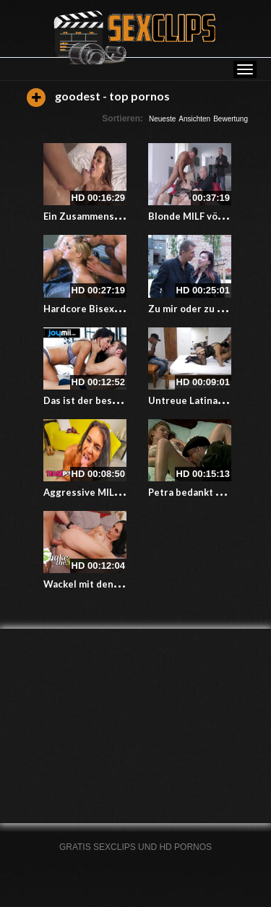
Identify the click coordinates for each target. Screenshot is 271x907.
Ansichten (194, 119)
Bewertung (230, 119)
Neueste (162, 119)
